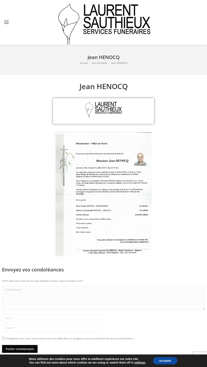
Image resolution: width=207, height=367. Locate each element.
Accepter (165, 360)
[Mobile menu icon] (6, 22)
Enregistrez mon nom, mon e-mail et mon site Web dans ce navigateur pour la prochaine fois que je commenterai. (70, 338)
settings (139, 362)
